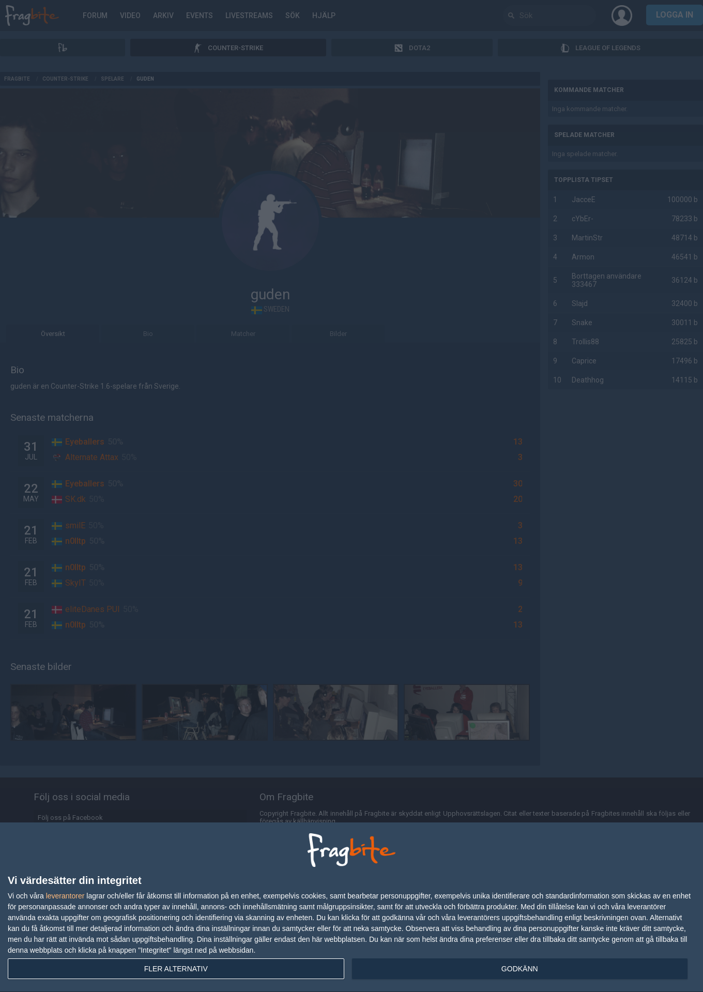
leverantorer (65, 895)
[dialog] (351, 907)
